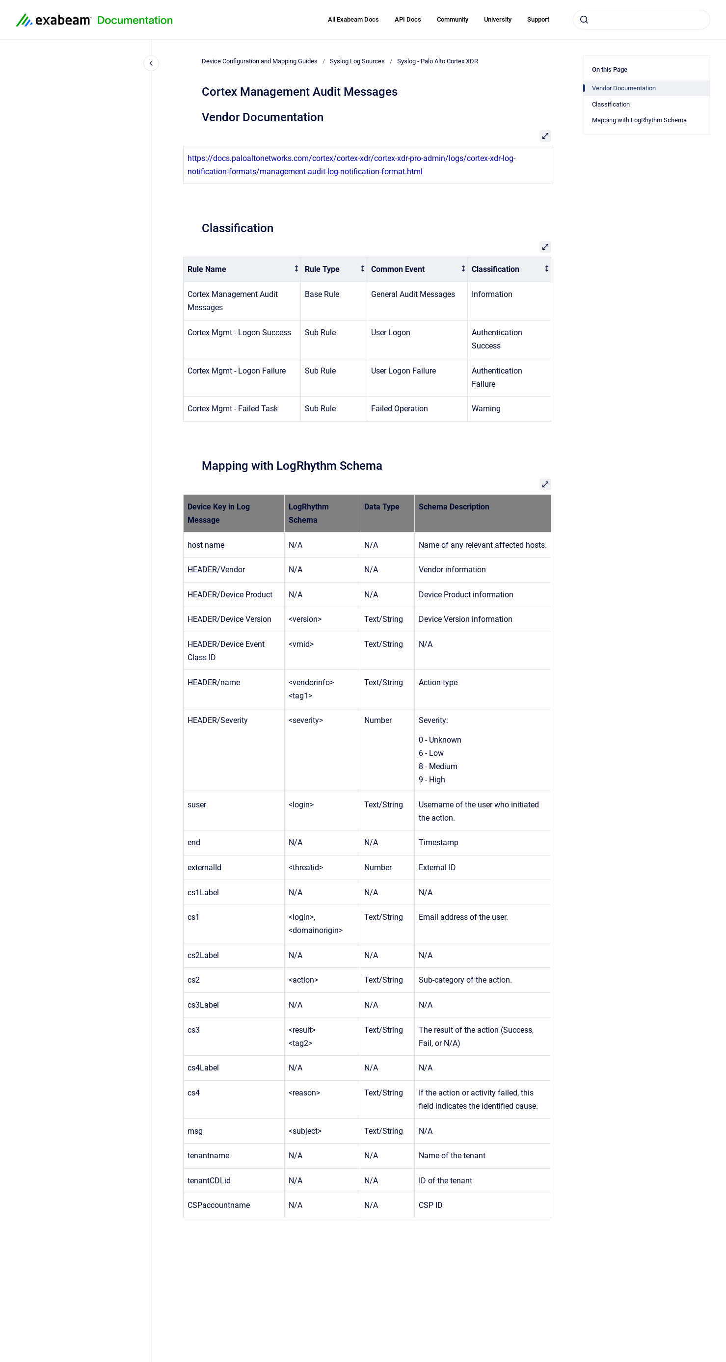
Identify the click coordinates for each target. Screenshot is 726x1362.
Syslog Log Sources (357, 61)
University (497, 19)
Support (538, 19)
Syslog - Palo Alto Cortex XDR (437, 61)
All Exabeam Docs (353, 19)
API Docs (408, 19)
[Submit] (584, 19)
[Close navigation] (151, 63)
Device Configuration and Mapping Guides (260, 61)
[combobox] (641, 19)
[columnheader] (242, 269)
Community (452, 19)
